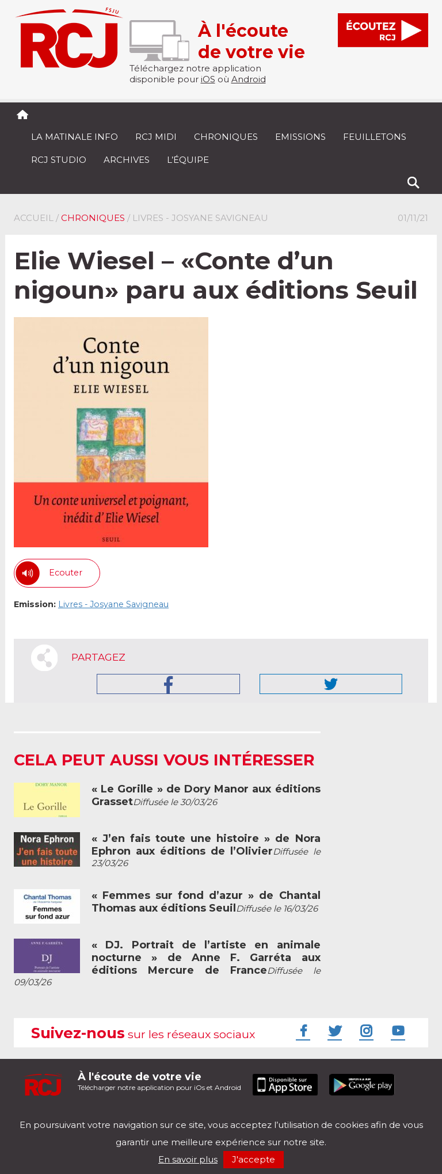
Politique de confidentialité (131, 1115)
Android (248, 79)
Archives (127, 159)
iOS (208, 79)
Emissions (300, 136)
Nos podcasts (207, 1115)
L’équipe (188, 159)
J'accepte (253, 1159)
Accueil (34, 217)
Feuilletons (374, 136)
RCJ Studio (58, 159)
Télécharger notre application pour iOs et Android (159, 1081)
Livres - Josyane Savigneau (113, 604)
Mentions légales (49, 1115)
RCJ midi (156, 136)
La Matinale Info (74, 136)
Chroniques (226, 136)
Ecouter (65, 572)
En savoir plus (188, 1159)
